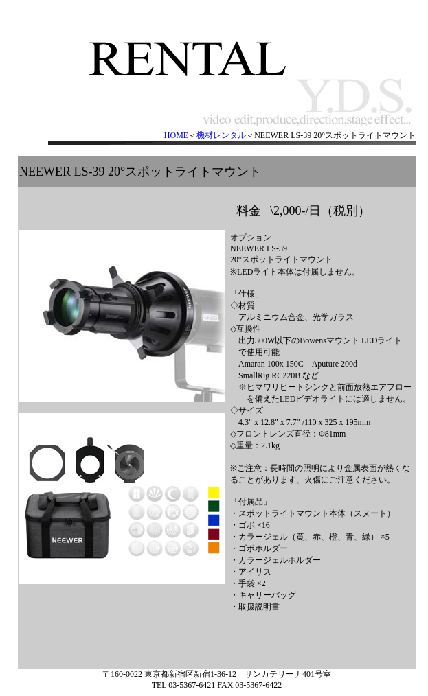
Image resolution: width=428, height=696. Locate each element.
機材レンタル (221, 135)
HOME (176, 135)
